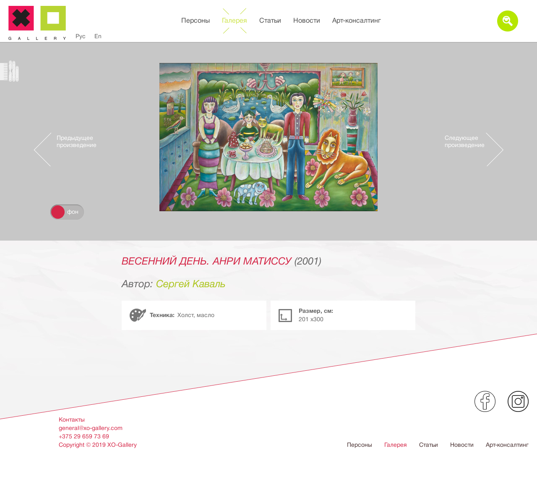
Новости (306, 20)
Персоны (195, 20)
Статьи (270, 20)
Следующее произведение (465, 141)
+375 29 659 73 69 (84, 436)
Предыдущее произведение (76, 141)
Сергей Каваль (190, 284)
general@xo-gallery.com (91, 428)
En (98, 36)
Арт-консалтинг (356, 20)
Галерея (234, 20)
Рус (81, 36)
